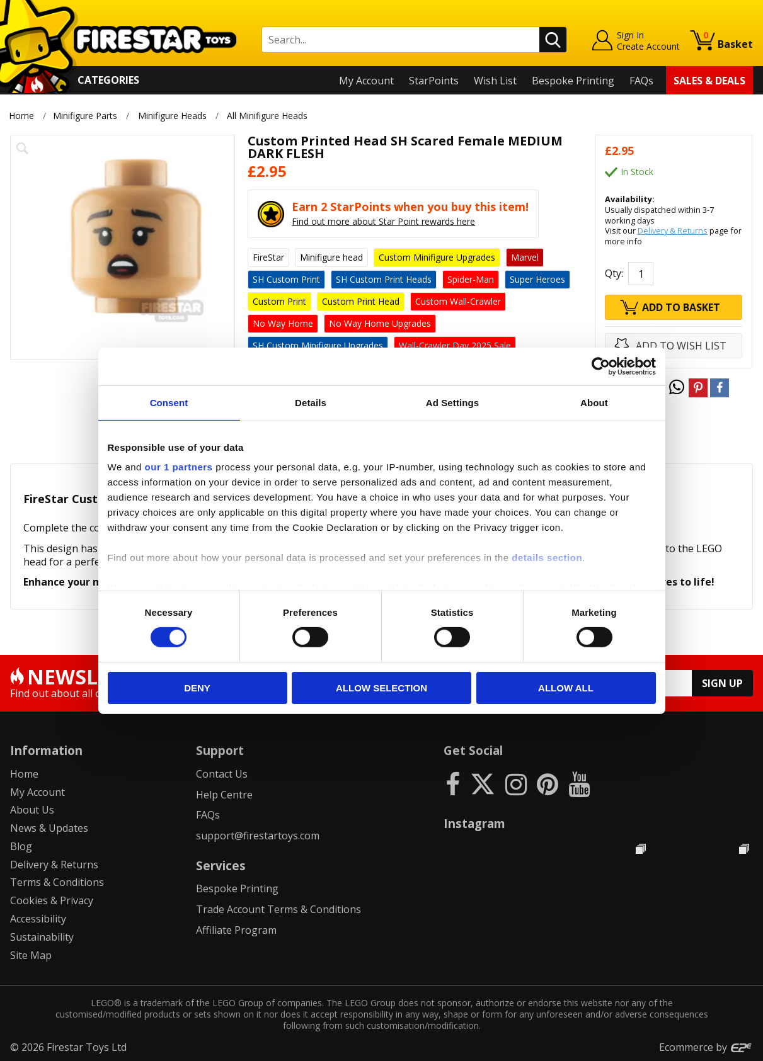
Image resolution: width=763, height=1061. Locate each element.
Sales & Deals (709, 81)
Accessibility (38, 919)
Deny (197, 688)
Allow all (566, 688)
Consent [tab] (169, 402)
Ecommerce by (706, 1047)
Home (21, 116)
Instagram (474, 823)
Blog (21, 846)
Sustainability (42, 937)
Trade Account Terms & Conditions (278, 909)
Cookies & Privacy (51, 900)
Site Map (31, 955)
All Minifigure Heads (268, 116)
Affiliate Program (236, 930)
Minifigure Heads (172, 116)
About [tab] (594, 402)
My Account (366, 81)
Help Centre (224, 795)
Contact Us (222, 774)
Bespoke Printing (573, 81)
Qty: (614, 273)
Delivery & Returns (673, 230)
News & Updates (49, 828)
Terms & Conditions (57, 882)
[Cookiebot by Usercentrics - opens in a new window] (601, 365)
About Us (32, 810)
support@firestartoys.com (257, 836)
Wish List (495, 81)
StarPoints (434, 81)
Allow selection (381, 688)
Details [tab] (310, 402)
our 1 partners (179, 467)
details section (547, 557)
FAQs (641, 81)
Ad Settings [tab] (452, 402)
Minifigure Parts (85, 116)
